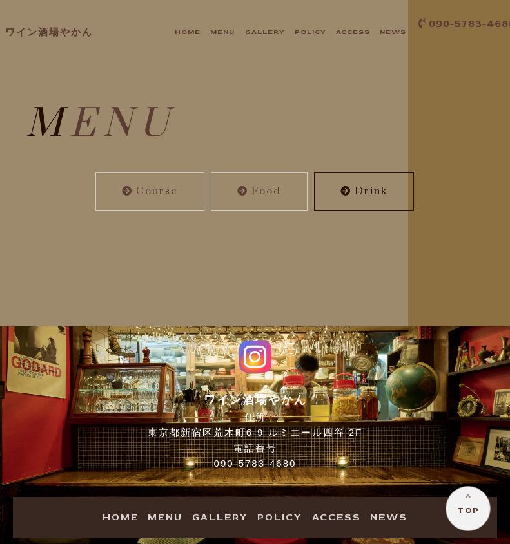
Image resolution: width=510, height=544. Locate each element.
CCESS (353, 32)
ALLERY (265, 32)
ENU (222, 32)
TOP (468, 510)
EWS (393, 32)
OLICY (310, 32)
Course (150, 191)
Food (259, 191)
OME (188, 32)
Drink (363, 191)
